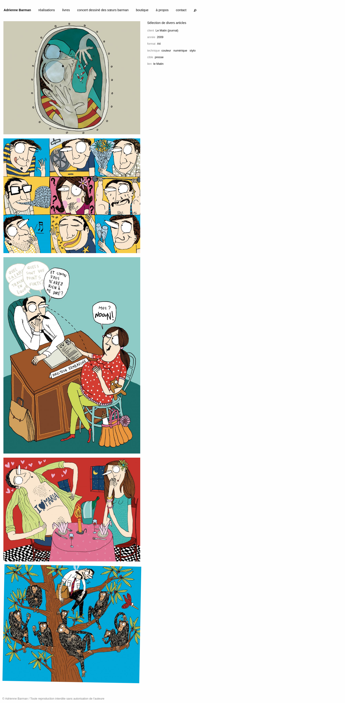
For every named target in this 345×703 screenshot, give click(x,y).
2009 (160, 37)
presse (159, 57)
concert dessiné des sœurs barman (103, 10)
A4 (159, 43)
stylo (192, 50)
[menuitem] (17, 11)
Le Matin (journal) (167, 30)
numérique (180, 50)
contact (181, 10)
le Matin (158, 63)
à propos (162, 10)
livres (66, 10)
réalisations (46, 10)
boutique (142, 10)
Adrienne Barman (17, 10)
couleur (166, 50)
